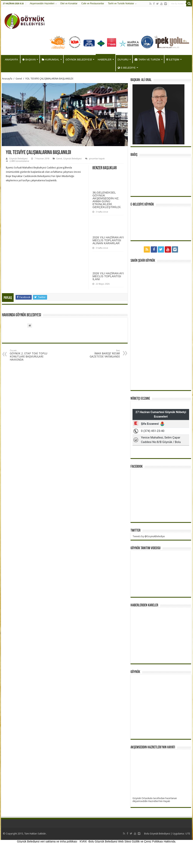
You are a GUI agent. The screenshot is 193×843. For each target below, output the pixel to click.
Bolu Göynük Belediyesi (157, 833)
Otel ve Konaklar (68, 3)
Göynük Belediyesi (18, 158)
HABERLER (104, 59)
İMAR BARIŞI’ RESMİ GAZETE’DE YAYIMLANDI (100, 353)
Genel (19, 78)
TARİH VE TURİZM (147, 59)
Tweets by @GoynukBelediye (148, 536)
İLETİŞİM (172, 59)
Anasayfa (7, 78)
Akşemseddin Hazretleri (42, 3)
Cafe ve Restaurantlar (92, 3)
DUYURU (123, 59)
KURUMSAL (50, 59)
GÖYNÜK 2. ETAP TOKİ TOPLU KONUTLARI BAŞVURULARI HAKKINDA (30, 355)
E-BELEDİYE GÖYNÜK (142, 205)
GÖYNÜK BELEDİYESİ (79, 59)
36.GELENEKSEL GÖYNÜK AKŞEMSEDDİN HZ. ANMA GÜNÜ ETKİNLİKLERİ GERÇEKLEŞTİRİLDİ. (106, 200)
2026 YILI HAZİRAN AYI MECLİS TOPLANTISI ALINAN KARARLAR (108, 240)
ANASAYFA (11, 59)
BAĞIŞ (134, 155)
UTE (188, 833)
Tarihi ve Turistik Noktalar (121, 3)
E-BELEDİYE (127, 67)
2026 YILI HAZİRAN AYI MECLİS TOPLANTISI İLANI (108, 276)
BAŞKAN (29, 59)
